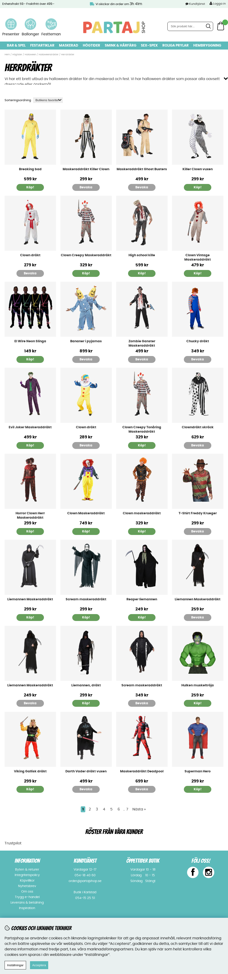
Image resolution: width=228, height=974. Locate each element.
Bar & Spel (16, 45)
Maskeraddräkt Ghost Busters (142, 169)
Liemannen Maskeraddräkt (30, 599)
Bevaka (86, 187)
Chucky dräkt (197, 341)
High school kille (142, 255)
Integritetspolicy (27, 875)
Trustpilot (13, 843)
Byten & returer (27, 869)
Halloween (30, 54)
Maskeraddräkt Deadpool (142, 771)
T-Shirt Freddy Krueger (198, 513)
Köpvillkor (27, 880)
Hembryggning (207, 45)
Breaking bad (30, 169)
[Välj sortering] (48, 100)
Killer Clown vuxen (197, 169)
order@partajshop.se (85, 881)
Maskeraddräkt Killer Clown (86, 169)
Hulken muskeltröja (197, 685)
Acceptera (39, 965)
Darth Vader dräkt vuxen (86, 771)
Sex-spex (149, 45)
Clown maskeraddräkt (142, 513)
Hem (7, 54)
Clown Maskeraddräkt (86, 513)
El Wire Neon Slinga (30, 341)
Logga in (217, 3)
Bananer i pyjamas (86, 341)
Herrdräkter (67, 54)
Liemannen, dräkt (86, 685)
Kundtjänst (197, 4)
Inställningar (15, 965)
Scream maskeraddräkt (86, 599)
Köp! (30, 187)
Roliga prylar (175, 45)
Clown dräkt (30, 255)
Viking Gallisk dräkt (30, 771)
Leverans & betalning (27, 902)
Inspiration (27, 908)
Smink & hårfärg (120, 45)
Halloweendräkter (49, 54)
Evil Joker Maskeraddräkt (30, 427)
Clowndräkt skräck (198, 427)
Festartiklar (42, 45)
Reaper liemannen (141, 599)
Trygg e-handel (27, 897)
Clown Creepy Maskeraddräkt (86, 255)
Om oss (27, 891)
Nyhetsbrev (27, 886)
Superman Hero (198, 771)
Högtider (91, 45)
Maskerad (68, 45)
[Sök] (190, 26)
